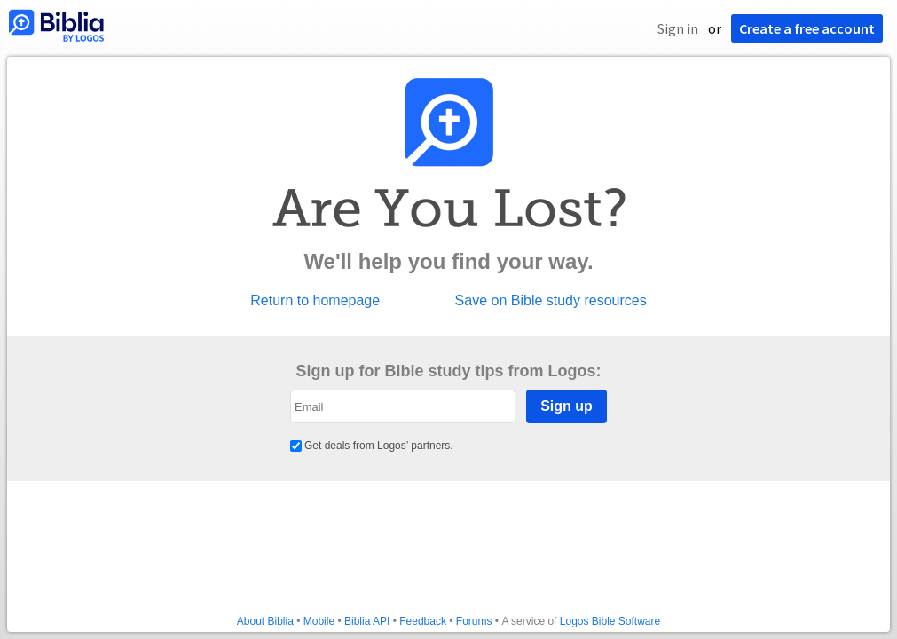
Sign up (566, 406)
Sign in (677, 28)
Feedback (422, 621)
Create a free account (807, 28)
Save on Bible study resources (551, 301)
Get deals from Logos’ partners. (371, 445)
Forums (474, 621)
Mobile (318, 621)
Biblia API (366, 621)
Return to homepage (315, 301)
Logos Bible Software (610, 621)
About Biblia (265, 621)
